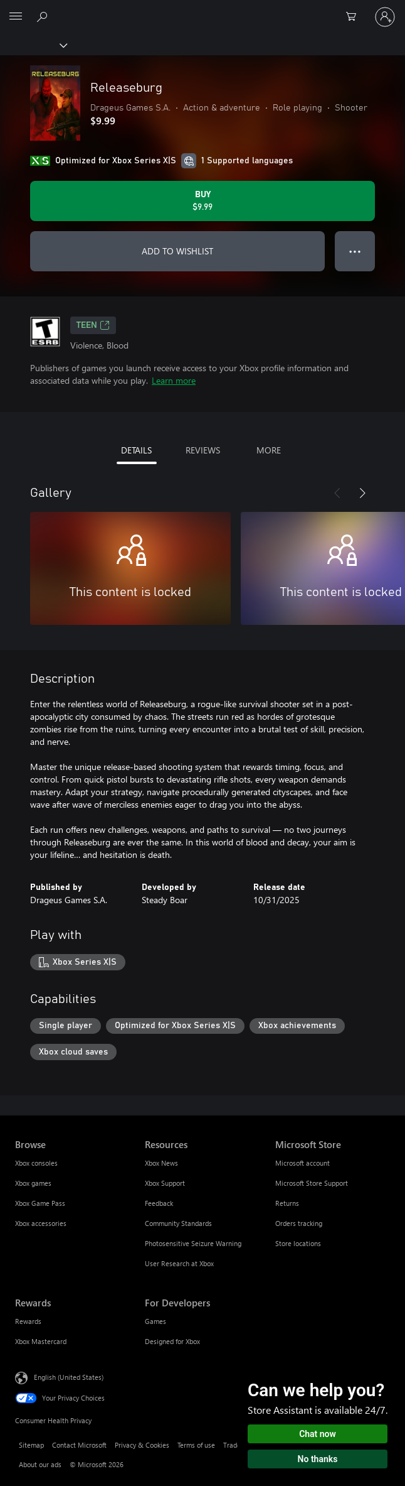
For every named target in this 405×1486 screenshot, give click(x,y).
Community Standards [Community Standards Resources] (178, 1223)
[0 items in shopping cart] (355, 17)
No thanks (318, 1459)
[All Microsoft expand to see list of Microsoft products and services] (16, 17)
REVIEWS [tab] (203, 450)
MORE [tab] (268, 450)
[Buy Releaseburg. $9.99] (202, 201)
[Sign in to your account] (385, 17)
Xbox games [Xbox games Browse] (33, 1183)
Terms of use (196, 1445)
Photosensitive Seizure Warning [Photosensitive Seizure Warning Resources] (193, 1243)
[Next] (362, 493)
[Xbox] (32, 44)
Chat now (317, 1434)
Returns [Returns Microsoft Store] (287, 1203)
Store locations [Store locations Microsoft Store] (298, 1243)
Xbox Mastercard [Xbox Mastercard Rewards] (40, 1341)
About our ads (40, 1464)
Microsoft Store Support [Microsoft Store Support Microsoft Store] (311, 1183)
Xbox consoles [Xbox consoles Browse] (36, 1163)
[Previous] (337, 493)
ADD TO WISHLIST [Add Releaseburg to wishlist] (177, 251)
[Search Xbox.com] (44, 16)
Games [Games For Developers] (155, 1321)
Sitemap (31, 1445)
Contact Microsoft (79, 1445)
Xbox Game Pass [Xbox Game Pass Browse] (40, 1203)
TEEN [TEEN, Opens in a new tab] (93, 325)
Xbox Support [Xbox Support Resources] (165, 1183)
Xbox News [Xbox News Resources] (161, 1163)
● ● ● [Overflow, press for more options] (355, 250)
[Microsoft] (202, 9)
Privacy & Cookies (142, 1445)
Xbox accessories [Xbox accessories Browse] (40, 1223)
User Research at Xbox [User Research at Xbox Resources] (179, 1263)
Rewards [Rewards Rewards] (28, 1321)
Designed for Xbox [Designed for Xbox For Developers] (172, 1341)
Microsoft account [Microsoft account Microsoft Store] (302, 1163)
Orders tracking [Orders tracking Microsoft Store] (298, 1223)
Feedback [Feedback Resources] (159, 1203)
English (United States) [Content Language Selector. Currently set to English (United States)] (68, 1377)
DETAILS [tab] (136, 450)
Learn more (174, 380)
